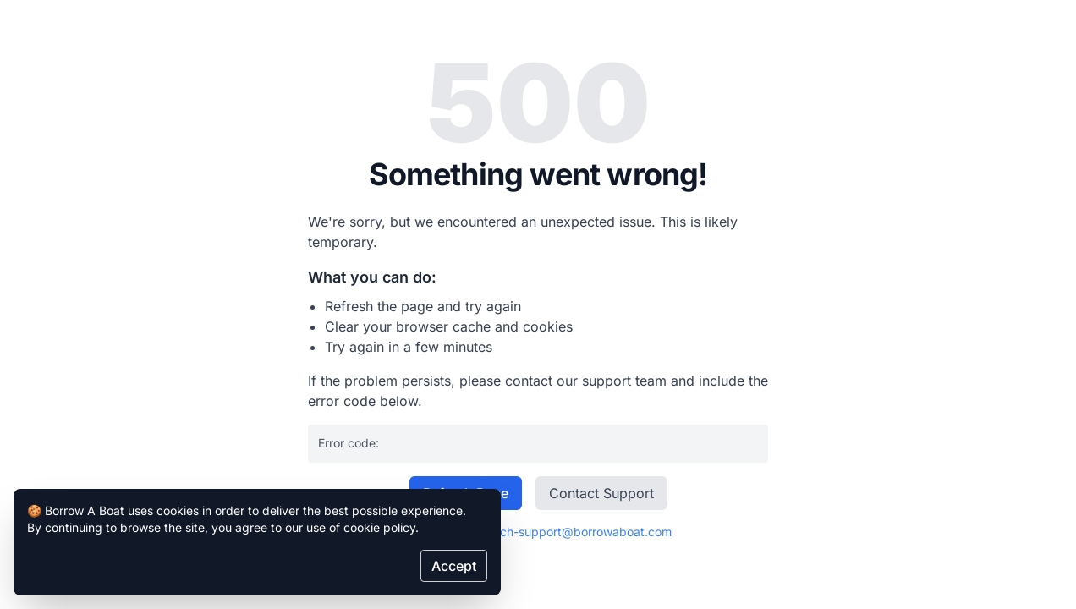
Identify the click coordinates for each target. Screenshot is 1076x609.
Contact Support (601, 493)
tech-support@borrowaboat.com (580, 531)
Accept (453, 565)
